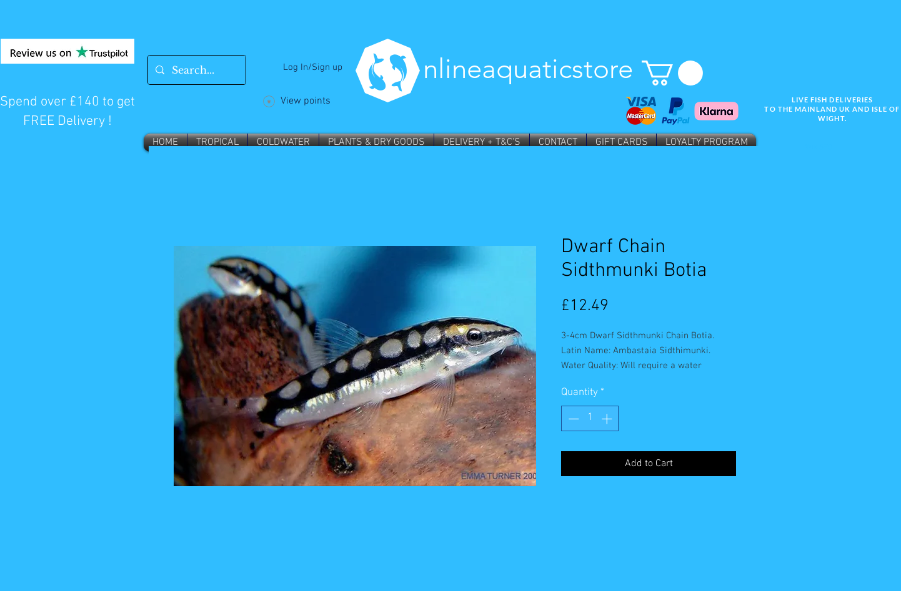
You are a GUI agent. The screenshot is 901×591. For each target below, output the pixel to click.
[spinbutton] (590, 418)
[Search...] (195, 70)
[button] (672, 73)
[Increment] (608, 418)
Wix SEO (818, 147)
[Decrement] (572, 418)
